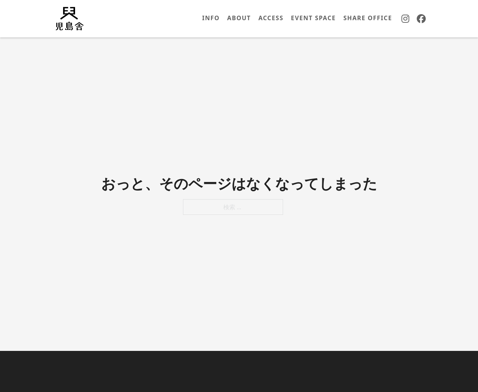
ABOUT (239, 18)
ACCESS (270, 18)
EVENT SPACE (313, 18)
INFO (211, 18)
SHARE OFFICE (367, 18)
